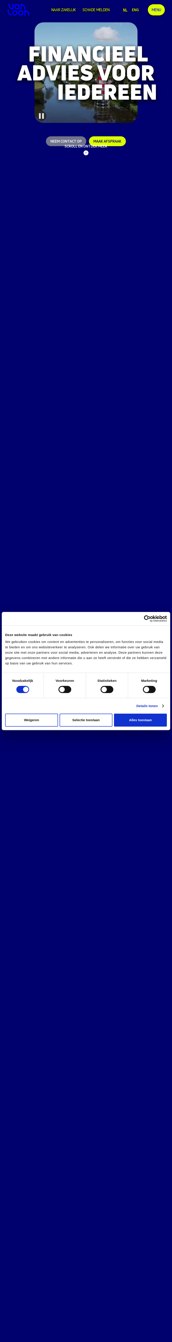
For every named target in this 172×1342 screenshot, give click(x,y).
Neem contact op (66, 141)
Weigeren (31, 720)
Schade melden (96, 9)
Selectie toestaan (86, 720)
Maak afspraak (107, 141)
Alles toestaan (140, 720)
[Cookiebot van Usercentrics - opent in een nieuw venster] (147, 618)
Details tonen (147, 706)
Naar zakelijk (63, 9)
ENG (135, 9)
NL (125, 9)
